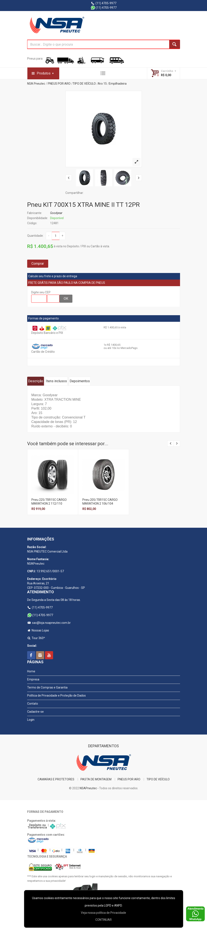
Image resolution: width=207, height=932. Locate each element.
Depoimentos (80, 381)
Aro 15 (102, 83)
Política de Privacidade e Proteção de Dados (56, 695)
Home (31, 671)
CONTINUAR (103, 919)
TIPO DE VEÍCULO (84, 83)
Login (30, 719)
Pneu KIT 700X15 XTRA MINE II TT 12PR (83, 204)
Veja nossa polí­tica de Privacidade (103, 912)
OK (66, 299)
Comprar (37, 264)
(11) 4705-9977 (103, 3)
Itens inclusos (56, 381)
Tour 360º (36, 638)
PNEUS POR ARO (59, 83)
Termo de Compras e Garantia (47, 687)
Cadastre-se (35, 711)
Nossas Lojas (38, 630)
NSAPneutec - (89, 788)
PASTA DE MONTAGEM (95, 779)
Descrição (35, 381)
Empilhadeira (118, 83)
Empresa (33, 679)
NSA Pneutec (36, 83)
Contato (32, 703)
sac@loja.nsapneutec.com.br (49, 622)
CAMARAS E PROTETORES (56, 779)
